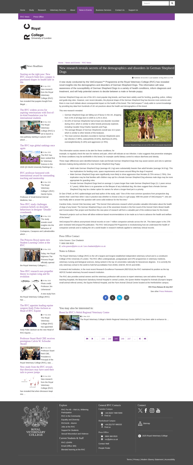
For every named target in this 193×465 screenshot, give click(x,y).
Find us (107, 416)
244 (109, 339)
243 (103, 339)
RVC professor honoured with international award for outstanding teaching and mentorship (37, 176)
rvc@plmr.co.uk (111, 439)
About (72, 10)
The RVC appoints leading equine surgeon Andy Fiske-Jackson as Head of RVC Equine (36, 308)
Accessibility (170, 459)
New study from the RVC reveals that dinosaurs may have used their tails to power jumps (37, 370)
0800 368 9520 (111, 436)
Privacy (136, 459)
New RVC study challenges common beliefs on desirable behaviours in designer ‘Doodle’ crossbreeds (35, 208)
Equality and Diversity (70, 420)
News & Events (85, 10)
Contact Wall (104, 444)
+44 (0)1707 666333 (113, 424)
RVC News (24, 17)
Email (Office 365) (68, 446)
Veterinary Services (58, 10)
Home (22, 10)
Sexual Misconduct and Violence (74, 434)
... (97, 339)
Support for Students (70, 430)
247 (129, 339)
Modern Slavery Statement (152, 459)
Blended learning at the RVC (73, 449)
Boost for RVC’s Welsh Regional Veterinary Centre (84, 312)
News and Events (72, 63)
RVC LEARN (66, 442)
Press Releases (165, 291)
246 (122, 339)
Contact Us (120, 10)
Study (31, 10)
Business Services (103, 10)
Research (42, 10)
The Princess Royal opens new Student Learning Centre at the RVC (35, 243)
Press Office (38, 17)
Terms (129, 459)
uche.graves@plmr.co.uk (72, 246)
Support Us (133, 10)
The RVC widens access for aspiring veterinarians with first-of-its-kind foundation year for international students (37, 114)
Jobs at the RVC (68, 427)
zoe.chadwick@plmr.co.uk (95, 246)
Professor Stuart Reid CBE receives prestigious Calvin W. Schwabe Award (37, 341)
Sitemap (144, 423)
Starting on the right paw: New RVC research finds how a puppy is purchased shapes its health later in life (37, 78)
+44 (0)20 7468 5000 (113, 413)
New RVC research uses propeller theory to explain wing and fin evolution (36, 274)
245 (116, 339)
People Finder (104, 448)
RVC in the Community (70, 416)
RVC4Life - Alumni (69, 423)
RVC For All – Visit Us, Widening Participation (74, 411)
